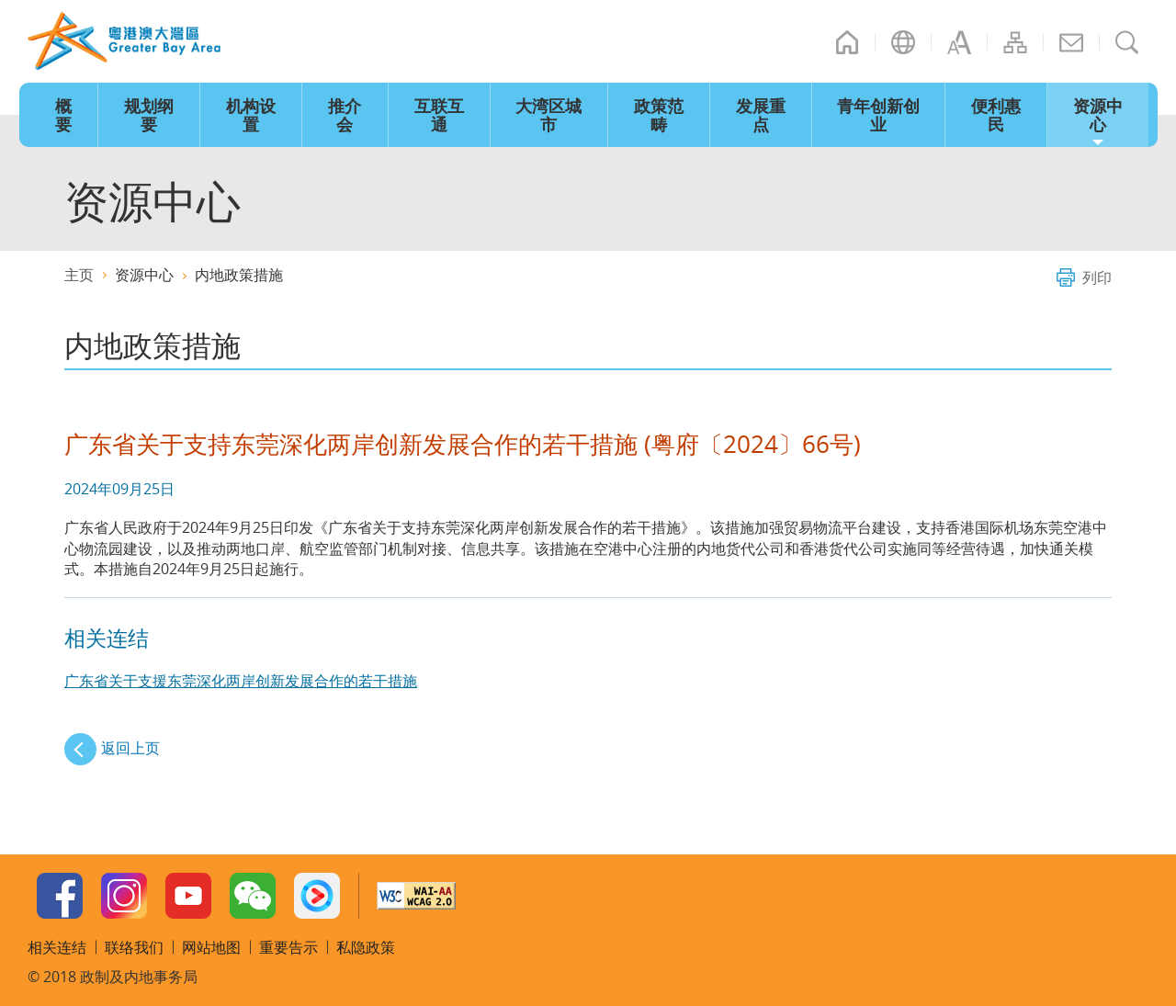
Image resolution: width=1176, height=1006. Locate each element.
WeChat (253, 896)
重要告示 (288, 947)
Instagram (124, 896)
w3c (416, 896)
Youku (317, 896)
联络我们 (1071, 42)
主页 (847, 42)
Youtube (188, 896)
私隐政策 (365, 947)
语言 (903, 42)
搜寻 (1127, 42)
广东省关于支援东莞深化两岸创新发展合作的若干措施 (240, 681)
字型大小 (959, 42)
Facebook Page (60, 896)
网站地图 (1015, 42)
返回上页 (130, 748)
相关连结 (57, 947)
